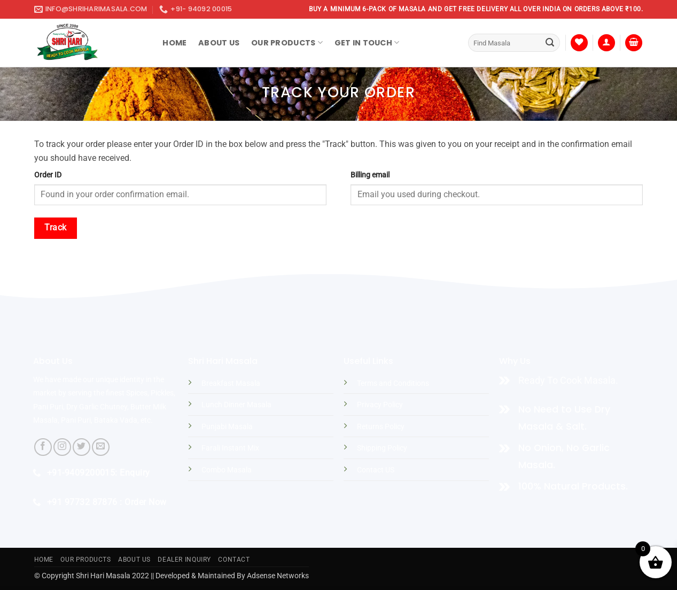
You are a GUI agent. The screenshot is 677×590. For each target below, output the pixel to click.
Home (174, 42)
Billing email (370, 175)
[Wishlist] (579, 43)
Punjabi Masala (227, 426)
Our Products (287, 42)
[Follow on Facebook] (43, 447)
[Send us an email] (101, 447)
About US (134, 559)
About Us (218, 42)
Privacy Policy (380, 404)
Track (55, 227)
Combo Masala (226, 470)
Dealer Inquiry (184, 559)
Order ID (47, 175)
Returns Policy (380, 426)
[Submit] (550, 43)
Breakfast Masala (230, 383)
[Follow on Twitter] (81, 447)
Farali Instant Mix (230, 448)
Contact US (375, 470)
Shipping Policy (382, 448)
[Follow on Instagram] (62, 447)
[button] (606, 43)
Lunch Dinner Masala (236, 404)
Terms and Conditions (393, 383)
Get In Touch (367, 42)
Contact (234, 559)
